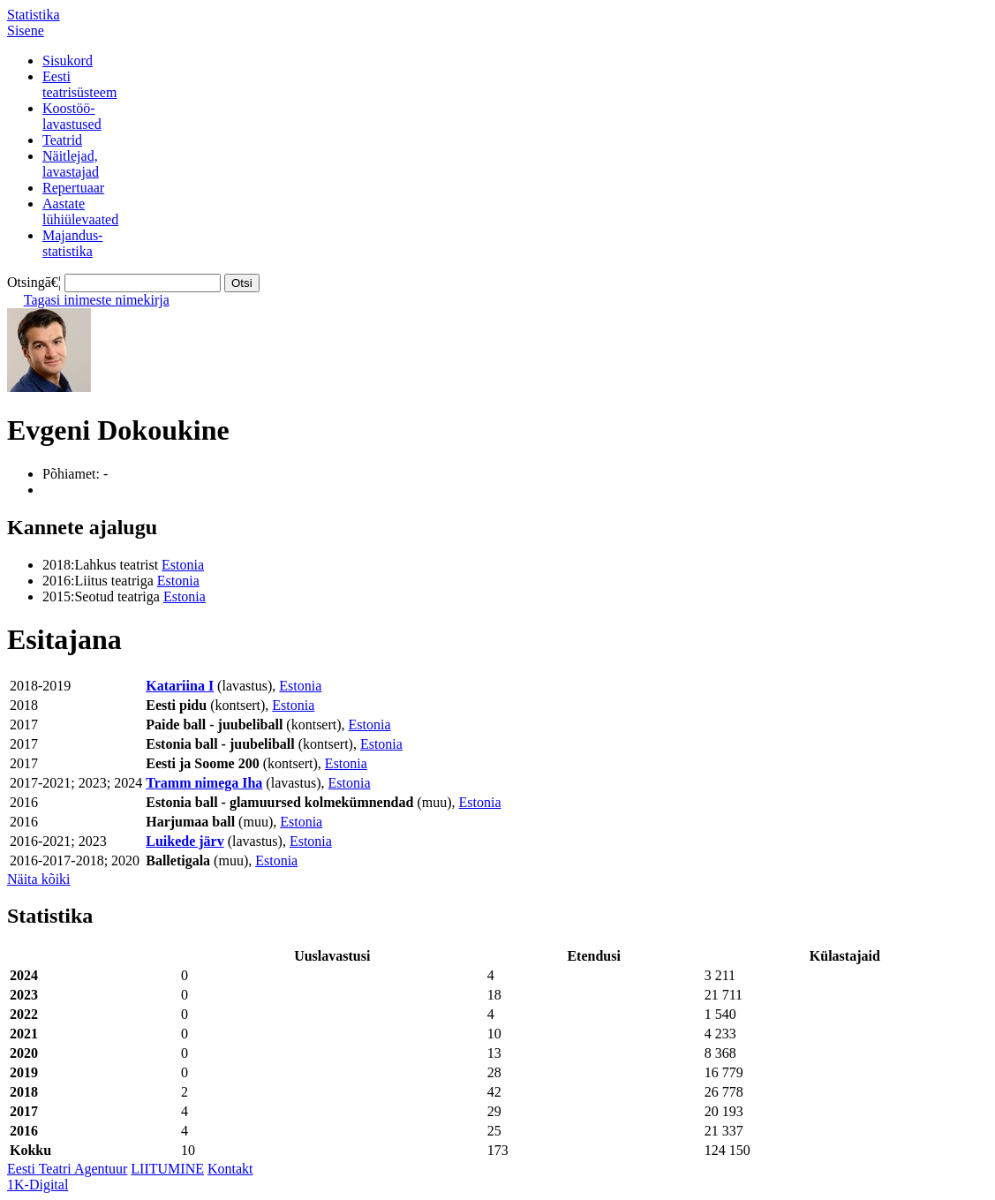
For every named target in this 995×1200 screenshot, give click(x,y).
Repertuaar (73, 187)
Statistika (33, 14)
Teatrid (62, 139)
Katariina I (180, 685)
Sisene (25, 30)
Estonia (183, 564)
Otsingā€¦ (34, 282)
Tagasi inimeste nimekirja (97, 299)
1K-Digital (37, 1184)
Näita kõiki (39, 879)
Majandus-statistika (72, 243)
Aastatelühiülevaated (80, 211)
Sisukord (67, 60)
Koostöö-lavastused (72, 116)
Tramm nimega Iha (204, 782)
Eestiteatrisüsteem (79, 84)
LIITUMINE (167, 1168)
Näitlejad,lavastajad (70, 163)
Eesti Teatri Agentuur (67, 1168)
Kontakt (230, 1168)
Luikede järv (184, 841)
